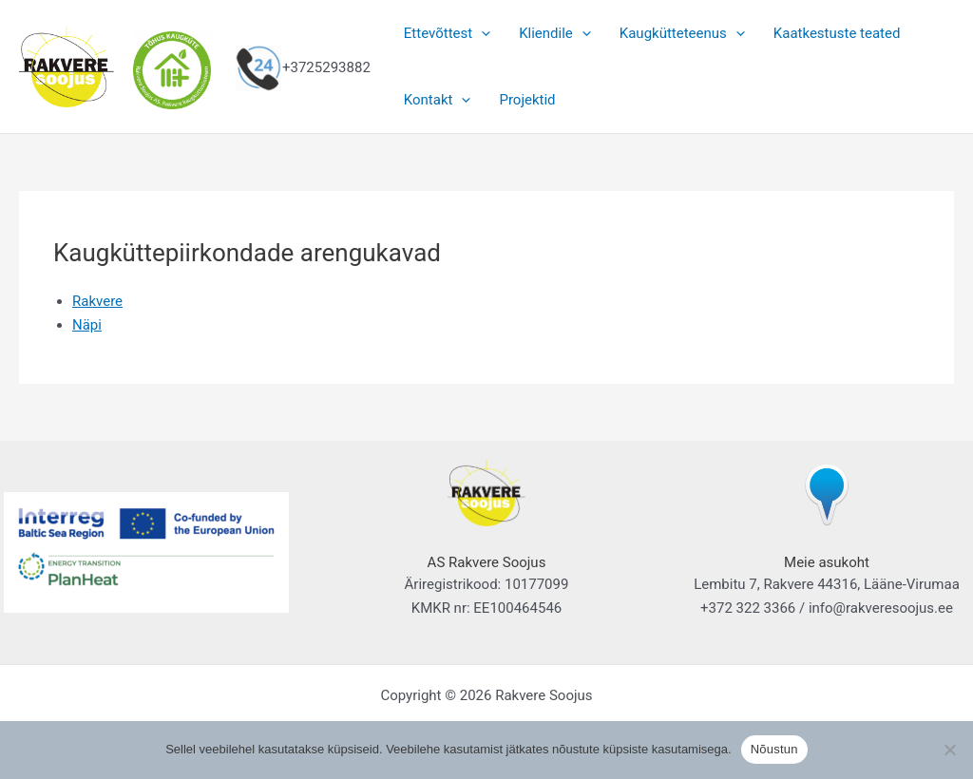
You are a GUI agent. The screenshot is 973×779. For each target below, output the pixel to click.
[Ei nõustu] (949, 749)
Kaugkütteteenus (682, 33)
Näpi (87, 324)
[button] (481, 33)
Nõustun (774, 749)
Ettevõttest (447, 33)
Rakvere (97, 301)
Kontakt (437, 99)
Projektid (527, 99)
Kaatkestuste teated (837, 33)
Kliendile (555, 33)
